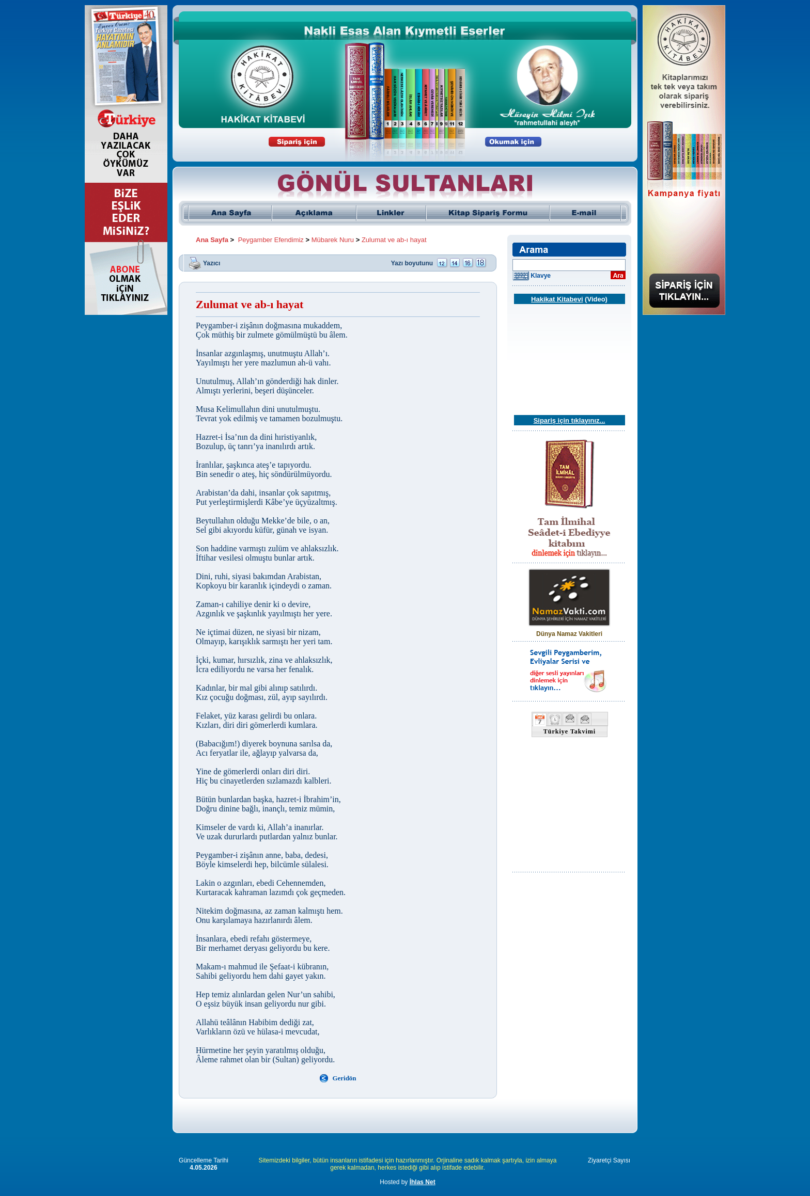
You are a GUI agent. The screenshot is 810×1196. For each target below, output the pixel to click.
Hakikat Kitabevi (557, 299)
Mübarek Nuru (332, 240)
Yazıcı (211, 262)
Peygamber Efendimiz (271, 240)
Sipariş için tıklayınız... (569, 420)
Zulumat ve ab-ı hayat (394, 240)
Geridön (344, 1078)
